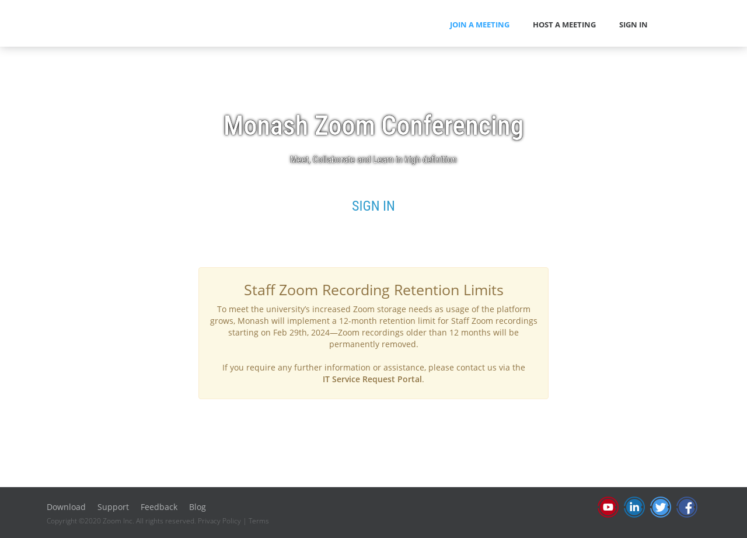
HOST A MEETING (564, 24)
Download (66, 506)
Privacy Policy (219, 521)
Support (113, 506)
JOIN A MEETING (479, 24)
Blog (197, 506)
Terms (259, 521)
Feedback (159, 506)
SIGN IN (633, 24)
